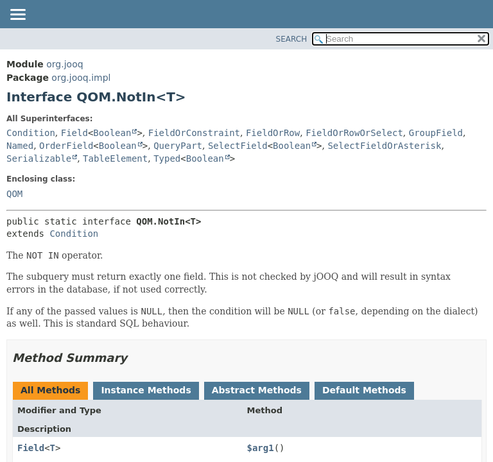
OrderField (66, 146)
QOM (14, 194)
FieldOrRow (273, 133)
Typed (166, 158)
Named (19, 146)
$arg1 (260, 448)
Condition (30, 133)
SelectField (238, 146)
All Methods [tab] (50, 390)
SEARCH (291, 39)
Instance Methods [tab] (146, 390)
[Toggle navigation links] (17, 15)
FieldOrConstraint (194, 133)
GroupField (436, 133)
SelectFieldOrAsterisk (384, 146)
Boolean (112, 133)
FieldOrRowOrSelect (354, 133)
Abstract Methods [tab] (257, 390)
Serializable (38, 158)
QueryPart (177, 146)
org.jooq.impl (80, 78)
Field (74, 133)
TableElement (115, 158)
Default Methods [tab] (364, 390)
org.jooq (64, 64)
